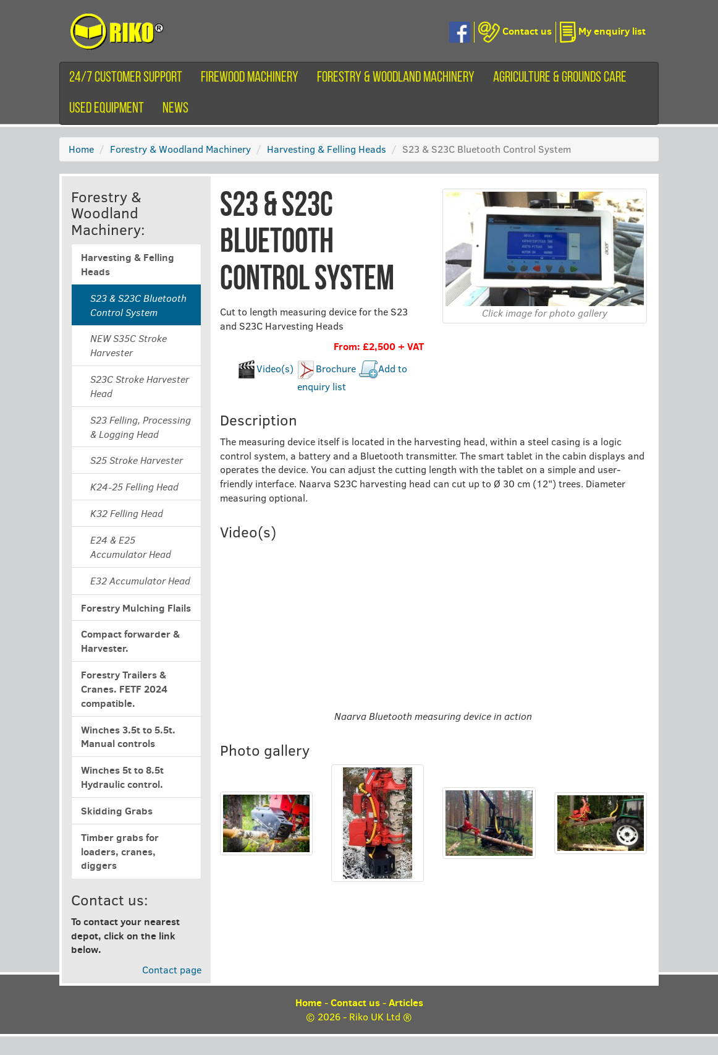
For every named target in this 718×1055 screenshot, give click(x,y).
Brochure (336, 368)
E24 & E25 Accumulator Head (130, 547)
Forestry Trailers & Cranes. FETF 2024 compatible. (124, 689)
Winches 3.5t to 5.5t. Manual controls (128, 737)
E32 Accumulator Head (140, 580)
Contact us (355, 1002)
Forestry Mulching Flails (136, 608)
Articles (406, 1002)
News (175, 108)
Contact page (171, 969)
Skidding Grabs (117, 811)
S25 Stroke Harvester (136, 460)
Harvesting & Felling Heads (326, 148)
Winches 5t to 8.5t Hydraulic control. (122, 777)
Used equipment (106, 108)
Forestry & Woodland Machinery (396, 77)
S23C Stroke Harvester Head (139, 386)
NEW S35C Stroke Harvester (128, 345)
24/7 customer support (125, 77)
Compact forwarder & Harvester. (130, 641)
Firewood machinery (249, 77)
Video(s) (275, 368)
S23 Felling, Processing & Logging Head (140, 427)
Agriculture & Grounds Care (560, 77)
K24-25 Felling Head (134, 486)
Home (81, 148)
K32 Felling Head (126, 513)
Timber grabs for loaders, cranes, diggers (120, 852)
